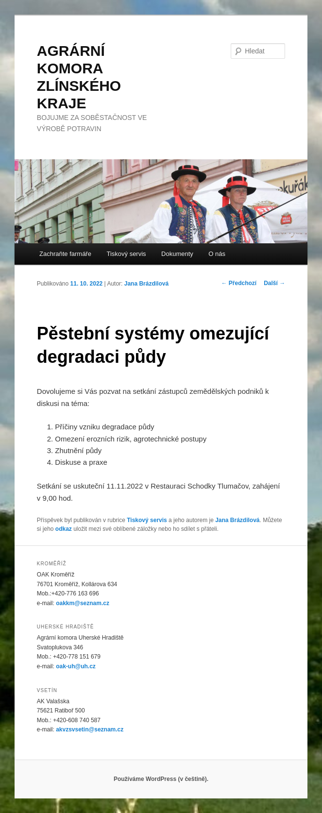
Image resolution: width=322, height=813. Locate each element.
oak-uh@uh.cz (76, 666)
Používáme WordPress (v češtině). (161, 779)
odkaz (63, 528)
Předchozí (238, 283)
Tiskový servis (126, 253)
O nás (216, 253)
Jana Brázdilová (146, 283)
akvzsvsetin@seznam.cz (89, 729)
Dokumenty (177, 253)
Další (274, 283)
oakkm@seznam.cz (82, 603)
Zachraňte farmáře (65, 253)
